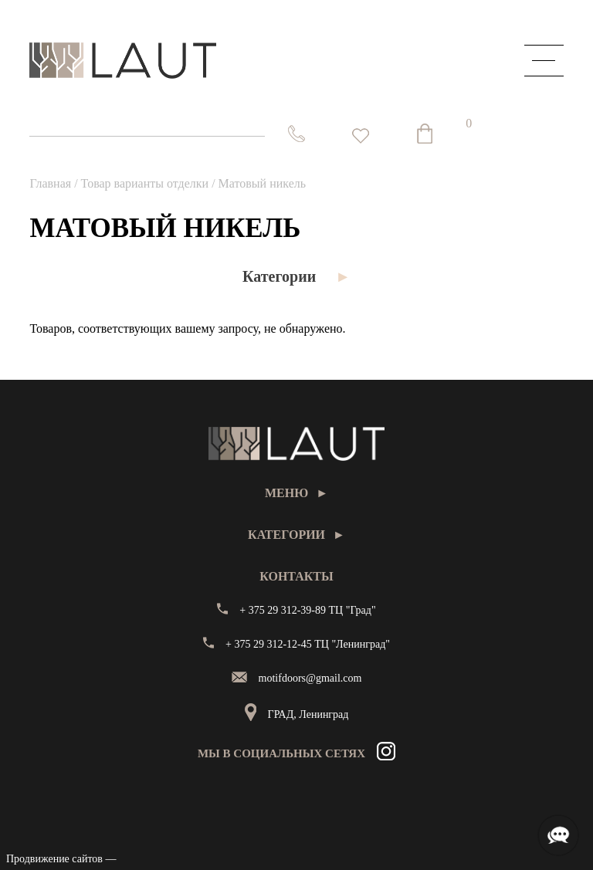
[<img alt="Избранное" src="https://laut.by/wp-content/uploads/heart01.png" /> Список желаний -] (360, 136)
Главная (50, 183)
